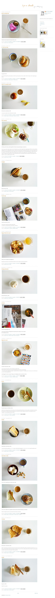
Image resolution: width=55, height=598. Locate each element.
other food (16, 514)
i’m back (3, 519)
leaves (3, 381)
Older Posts (36, 593)
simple (3, 557)
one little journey (49, 11)
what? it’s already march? (6, 84)
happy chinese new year (6, 232)
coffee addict (10, 42)
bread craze (6, 191)
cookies (10, 228)
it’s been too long (5, 47)
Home (18, 593)
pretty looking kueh (5, 13)
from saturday (4, 120)
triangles (3, 161)
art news (3, 302)
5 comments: (18, 297)
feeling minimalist (5, 269)
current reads (15, 228)
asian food (6, 42)
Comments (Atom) (7, 595)
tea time (9, 157)
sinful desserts (16, 335)
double (3, 419)
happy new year (5, 340)
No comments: (18, 41)
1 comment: (17, 156)
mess (40, 25)
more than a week (5, 455)
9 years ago (4, 195)
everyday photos (42, 22)
